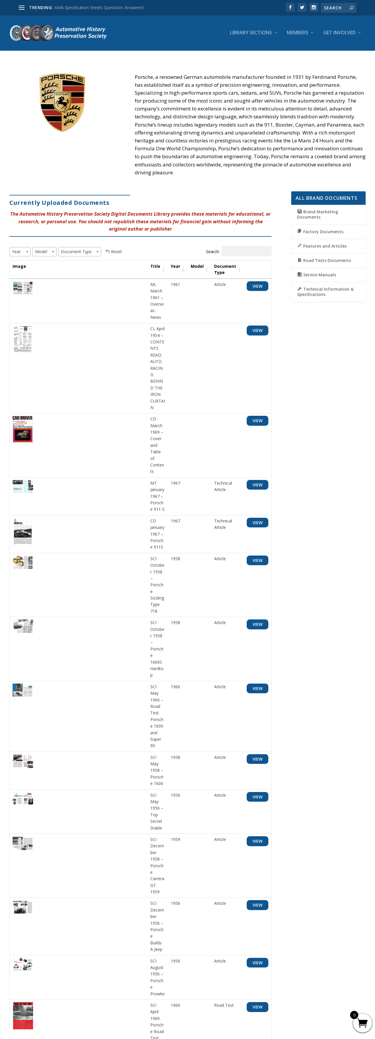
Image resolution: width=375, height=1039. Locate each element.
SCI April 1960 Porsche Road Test (71, 595)
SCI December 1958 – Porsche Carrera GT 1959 (84, 533)
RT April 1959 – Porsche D (64, 730)
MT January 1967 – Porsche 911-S (71, 375)
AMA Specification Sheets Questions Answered (98, 7)
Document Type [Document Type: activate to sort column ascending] (216, 271)
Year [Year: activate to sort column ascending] (166, 268)
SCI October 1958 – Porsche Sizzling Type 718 (82, 429)
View (257, 287)
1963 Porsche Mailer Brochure (68, 854)
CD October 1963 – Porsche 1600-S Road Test (83, 785)
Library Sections (251, 34)
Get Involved (339, 34)
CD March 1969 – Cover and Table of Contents (83, 340)
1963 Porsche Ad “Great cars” (67, 888)
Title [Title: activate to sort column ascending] (44, 268)
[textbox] (18, 253)
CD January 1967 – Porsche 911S (70, 395)
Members (297, 34)
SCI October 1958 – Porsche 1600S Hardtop (80, 450)
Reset (116, 253)
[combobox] (20, 253)
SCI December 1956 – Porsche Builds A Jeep (81, 553)
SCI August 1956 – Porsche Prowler (72, 574)
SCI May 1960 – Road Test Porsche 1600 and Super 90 (91, 471)
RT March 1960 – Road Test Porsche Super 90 (83, 662)
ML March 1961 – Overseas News (71, 286)
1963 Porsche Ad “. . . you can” (67, 820)
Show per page (32, 924)
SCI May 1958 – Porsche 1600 (67, 491)
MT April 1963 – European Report (70, 751)
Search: (239, 253)
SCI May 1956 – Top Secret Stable (71, 512)
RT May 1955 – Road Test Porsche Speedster (82, 629)
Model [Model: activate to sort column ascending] (188, 268)
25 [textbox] (26, 924)
